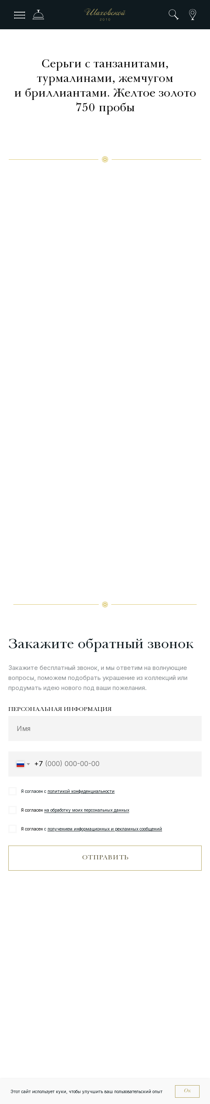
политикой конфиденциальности (81, 791)
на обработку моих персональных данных (86, 810)
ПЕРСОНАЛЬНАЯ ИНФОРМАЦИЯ (60, 710)
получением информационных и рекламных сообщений (105, 828)
